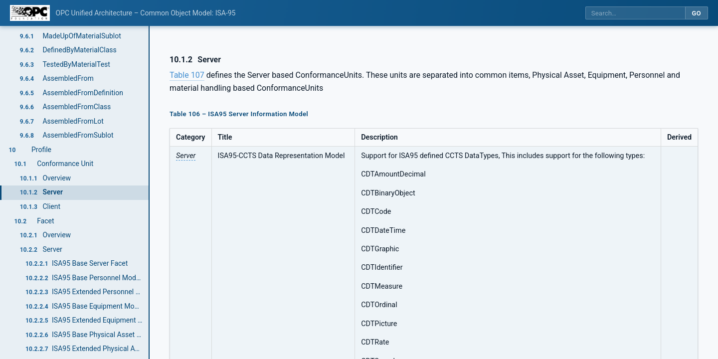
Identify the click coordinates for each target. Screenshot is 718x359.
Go (696, 13)
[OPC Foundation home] (30, 13)
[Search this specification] (635, 13)
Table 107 (187, 75)
